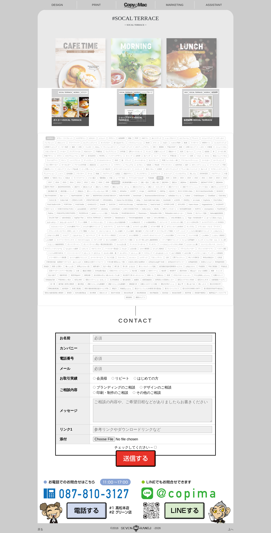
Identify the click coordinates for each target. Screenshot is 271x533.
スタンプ (60, 169)
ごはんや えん (77, 235)
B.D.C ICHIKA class (185, 191)
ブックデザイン (141, 174)
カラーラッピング (171, 169)
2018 (225, 178)
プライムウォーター (187, 249)
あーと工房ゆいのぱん (214, 218)
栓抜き (67, 178)
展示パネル (150, 169)
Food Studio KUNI (54, 204)
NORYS (198, 209)
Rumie (189, 213)
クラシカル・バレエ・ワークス (209, 227)
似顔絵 (207, 151)
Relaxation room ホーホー (174, 213)
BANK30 (220, 191)
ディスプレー (88, 160)
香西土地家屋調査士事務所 (54, 293)
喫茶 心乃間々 (57, 266)
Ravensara (143, 213)
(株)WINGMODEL (64, 187)
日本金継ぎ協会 (100, 271)
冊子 (82, 156)
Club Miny (222, 196)
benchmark (137, 196)
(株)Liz (174, 182)
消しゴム (193, 174)
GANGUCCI (92, 204)
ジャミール (181, 235)
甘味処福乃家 (50, 280)
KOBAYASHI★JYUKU (66, 209)
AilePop (162, 191)
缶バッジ (190, 151)
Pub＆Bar (114, 213)
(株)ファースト (174, 187)
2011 (93, 182)
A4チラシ (145, 138)
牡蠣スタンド (218, 275)
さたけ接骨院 (133, 235)
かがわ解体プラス (73, 227)
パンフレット (49, 143)
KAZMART (220, 204)
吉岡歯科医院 (193, 262)
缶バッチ (204, 169)
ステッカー (220, 138)
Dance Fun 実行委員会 (125, 200)
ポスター (92, 138)
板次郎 (164, 271)
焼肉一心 (150, 275)
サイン (63, 160)
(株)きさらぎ (87, 187)
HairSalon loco (141, 204)
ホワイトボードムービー (122, 169)
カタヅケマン (108, 227)
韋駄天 (114, 288)
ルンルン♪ (132, 257)
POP (136, 138)
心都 (77, 271)
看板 (129, 138)
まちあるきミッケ (161, 253)
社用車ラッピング (50, 147)
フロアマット (216, 174)
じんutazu (205, 235)
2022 (196, 178)
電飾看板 (102, 178)
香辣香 (69, 293)
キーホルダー (66, 165)
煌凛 (168, 275)
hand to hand (155, 204)
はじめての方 (148, 378)
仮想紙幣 (121, 138)
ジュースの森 (193, 235)
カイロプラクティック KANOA (213, 222)
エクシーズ (163, 222)
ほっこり (87, 253)
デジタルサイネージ (104, 160)
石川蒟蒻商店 (114, 280)
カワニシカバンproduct (175, 227)
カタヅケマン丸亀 (123, 227)
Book (148, 143)
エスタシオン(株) (177, 222)
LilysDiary (104, 209)
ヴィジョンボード (109, 147)
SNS (116, 160)
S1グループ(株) (201, 213)
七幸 (167, 257)
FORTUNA (68, 204)
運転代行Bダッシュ (167, 284)
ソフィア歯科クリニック (170, 240)
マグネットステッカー (219, 169)
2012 (86, 182)
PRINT (96, 4)
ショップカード (170, 138)
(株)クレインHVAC (102, 187)
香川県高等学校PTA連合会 (213, 288)
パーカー (63, 151)
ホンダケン (124, 253)
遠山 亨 (180, 284)
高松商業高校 (141, 293)
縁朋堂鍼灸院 (147, 280)
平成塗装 (202, 266)
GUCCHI (112, 204)
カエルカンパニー (57, 227)
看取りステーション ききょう (96, 280)
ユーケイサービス (96, 257)
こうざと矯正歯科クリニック (199, 231)
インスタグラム (180, 174)
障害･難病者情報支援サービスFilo (96, 288)
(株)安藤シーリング (67, 191)
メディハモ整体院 (216, 253)
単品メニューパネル (220, 156)
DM (154, 147)
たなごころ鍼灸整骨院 (56, 244)
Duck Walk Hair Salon (152, 200)
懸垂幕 (161, 147)
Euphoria (206, 200)
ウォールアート (52, 160)
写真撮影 (151, 178)
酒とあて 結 (191, 284)
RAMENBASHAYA (128, 213)
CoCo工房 (52, 200)
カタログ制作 (176, 143)
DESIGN (57, 4)
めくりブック (156, 138)
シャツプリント (75, 160)
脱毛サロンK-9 (203, 280)
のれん (97, 147)
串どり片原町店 (193, 257)
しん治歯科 (49, 240)
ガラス (59, 156)
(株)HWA (165, 182)
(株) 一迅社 (145, 182)
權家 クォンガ (216, 271)
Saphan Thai (78, 218)
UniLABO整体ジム (177, 218)
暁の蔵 (134, 271)
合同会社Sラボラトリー (176, 262)
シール (198, 151)
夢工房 (117, 266)
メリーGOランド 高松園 (57, 257)
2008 (107, 182)
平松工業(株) (212, 266)
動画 (185, 143)
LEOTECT (94, 209)
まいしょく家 (136, 253)
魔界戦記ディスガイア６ (217, 293)
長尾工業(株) (76, 288)
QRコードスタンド (135, 151)
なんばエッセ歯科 (72, 249)
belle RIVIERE (124, 196)
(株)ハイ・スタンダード (156, 187)
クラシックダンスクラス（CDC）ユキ (62, 231)
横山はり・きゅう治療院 (199, 271)
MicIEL (156, 209)
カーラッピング (218, 160)
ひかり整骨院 (144, 249)
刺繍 (97, 174)
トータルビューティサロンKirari (171, 244)
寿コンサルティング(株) (147, 266)
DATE (160, 178)
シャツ (60, 174)
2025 (175, 178)
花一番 (52, 284)
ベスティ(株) (221, 249)
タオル (207, 156)
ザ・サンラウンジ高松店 (107, 235)
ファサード (195, 143)
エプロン (140, 165)
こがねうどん (217, 231)
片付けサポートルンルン (182, 275)
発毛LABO (78, 280)
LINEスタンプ (191, 147)
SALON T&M (53, 218)
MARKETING (174, 4)
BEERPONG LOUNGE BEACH (104, 196)
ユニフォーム (184, 138)
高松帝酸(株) (154, 293)
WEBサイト (206, 143)
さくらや (122, 235)
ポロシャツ (61, 143)
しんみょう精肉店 (218, 235)
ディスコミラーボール (137, 244)
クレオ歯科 (119, 231)
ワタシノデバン (156, 257)
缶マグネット (153, 160)
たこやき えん (211, 240)
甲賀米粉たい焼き (64, 280)
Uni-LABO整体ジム (161, 218)
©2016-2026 (135, 528)
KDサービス (49, 209)
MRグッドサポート (169, 209)
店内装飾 (69, 174)
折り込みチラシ (119, 143)
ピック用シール (87, 169)
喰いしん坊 (69, 266)
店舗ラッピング (159, 151)
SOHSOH (107, 218)
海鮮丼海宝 (63, 275)
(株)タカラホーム (139, 187)
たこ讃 (223, 240)
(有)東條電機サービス (129, 182)
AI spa (141, 191)
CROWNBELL (108, 200)
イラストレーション (135, 143)
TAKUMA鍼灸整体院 (136, 218)
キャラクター (105, 143)
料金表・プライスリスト (163, 165)
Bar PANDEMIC (51, 196)
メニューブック (207, 138)
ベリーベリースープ (74, 253)
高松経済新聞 (176, 293)
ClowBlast (211, 196)
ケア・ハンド (181, 231)
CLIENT (116, 182)
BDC (87, 196)
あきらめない (52, 222)
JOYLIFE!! (181, 204)
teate (148, 218)
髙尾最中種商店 (200, 293)
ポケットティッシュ (199, 165)
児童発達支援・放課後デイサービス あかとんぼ (63, 262)
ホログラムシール (71, 156)
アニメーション (49, 174)
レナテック (144, 257)
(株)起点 (81, 191)
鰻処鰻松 (129, 297)
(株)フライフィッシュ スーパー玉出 (195, 187)
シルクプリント (104, 165)
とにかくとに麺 (191, 244)
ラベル (90, 174)
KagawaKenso (207, 204)
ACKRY (133, 191)
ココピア (65, 235)
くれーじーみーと (105, 231)
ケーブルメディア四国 (165, 231)
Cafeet (187, 196)
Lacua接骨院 (81, 209)
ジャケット (138, 169)
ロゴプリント (155, 174)
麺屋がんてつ (140, 297)
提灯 (186, 165)
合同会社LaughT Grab (156, 262)
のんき (124, 249)
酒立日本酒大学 (215, 284)
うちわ (198, 156)
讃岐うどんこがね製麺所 (96, 284)
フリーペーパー (74, 143)
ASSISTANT (214, 4)
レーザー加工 (120, 178)
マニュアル (129, 165)
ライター (183, 156)
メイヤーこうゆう (200, 253)
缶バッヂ (147, 156)
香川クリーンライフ (172, 288)
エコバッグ (168, 174)
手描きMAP (171, 147)
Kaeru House (193, 204)
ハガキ (201, 147)
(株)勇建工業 (52, 191)
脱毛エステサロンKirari (186, 280)
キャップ (129, 156)
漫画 (180, 147)
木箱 (110, 178)
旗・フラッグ (126, 160)
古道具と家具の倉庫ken (136, 262)
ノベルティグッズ (125, 147)
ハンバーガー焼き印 (103, 169)
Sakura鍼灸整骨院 (216, 213)
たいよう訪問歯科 (188, 240)
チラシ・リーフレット (65, 138)
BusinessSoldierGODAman (155, 196)
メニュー (102, 138)
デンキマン (153, 244)
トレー (156, 156)
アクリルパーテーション (189, 160)
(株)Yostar (183, 271)
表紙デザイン (128, 174)
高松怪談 (165, 293)
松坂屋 (142, 271)
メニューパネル (221, 147)
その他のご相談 (148, 393)
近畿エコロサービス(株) (148, 284)
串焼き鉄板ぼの (208, 257)
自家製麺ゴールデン (218, 280)
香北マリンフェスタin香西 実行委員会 (148, 288)
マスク (164, 156)
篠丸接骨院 (127, 280)
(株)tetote (219, 182)
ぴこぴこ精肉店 (158, 249)
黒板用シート (49, 169)
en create (196, 200)
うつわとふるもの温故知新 (116, 222)
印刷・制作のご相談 (112, 393)
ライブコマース (79, 178)
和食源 (46, 266)
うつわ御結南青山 (150, 222)
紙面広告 (93, 165)
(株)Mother (194, 182)
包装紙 (148, 165)
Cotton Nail (64, 200)
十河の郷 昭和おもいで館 (116, 262)
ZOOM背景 (204, 174)
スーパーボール (140, 160)
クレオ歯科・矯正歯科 (134, 231)
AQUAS (171, 191)
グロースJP (149, 231)
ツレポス (88, 147)
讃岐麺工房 (133, 284)
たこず (200, 240)
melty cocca (146, 209)
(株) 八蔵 (155, 182)
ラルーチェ (122, 257)
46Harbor (123, 191)
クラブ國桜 (83, 231)
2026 (167, 178)
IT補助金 (99, 151)
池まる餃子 (52, 275)
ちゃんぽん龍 (121, 244)
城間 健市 (96, 266)
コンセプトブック (220, 143)
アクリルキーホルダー (137, 178)
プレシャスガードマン (206, 249)
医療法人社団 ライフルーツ (93, 262)
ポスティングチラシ (142, 147)
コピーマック (90, 235)
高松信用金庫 (128, 293)
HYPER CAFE (169, 204)
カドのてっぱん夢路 (140, 227)
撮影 (73, 147)
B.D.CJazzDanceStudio (204, 191)
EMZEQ (187, 200)
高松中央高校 (115, 293)
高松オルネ (103, 293)
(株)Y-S (77, 187)
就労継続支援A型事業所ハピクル (170, 266)
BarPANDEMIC (77, 196)
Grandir (102, 204)
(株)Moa (183, 182)
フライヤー (80, 174)
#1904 (114, 191)
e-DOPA (177, 200)
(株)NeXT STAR (206, 182)
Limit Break (116, 209)
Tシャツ (195, 138)
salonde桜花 (66, 218)
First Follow (217, 200)
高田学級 (188, 293)
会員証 (117, 174)
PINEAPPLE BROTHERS (66, 213)
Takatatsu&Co (120, 218)
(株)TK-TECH (49, 187)
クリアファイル (75, 151)
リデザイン (118, 165)
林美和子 (173, 271)
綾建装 (136, 280)
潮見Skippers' (76, 275)
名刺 (181, 151)
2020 (210, 178)
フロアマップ (107, 174)
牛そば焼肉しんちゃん (202, 275)
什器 (225, 174)
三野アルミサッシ (178, 257)
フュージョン (172, 249)
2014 (71, 182)
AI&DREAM (151, 191)
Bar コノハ (64, 196)
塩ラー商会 (107, 266)
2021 (203, 178)
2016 (57, 182)
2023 (189, 178)
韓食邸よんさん (125, 288)
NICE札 (102, 156)
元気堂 (219, 257)
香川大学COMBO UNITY (191, 288)
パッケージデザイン (115, 156)
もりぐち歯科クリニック (78, 257)
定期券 (159, 169)
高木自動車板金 (80, 293)
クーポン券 (222, 151)
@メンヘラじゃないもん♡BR (97, 191)
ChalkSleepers (199, 196)
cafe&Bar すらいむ (175, 196)
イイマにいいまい (97, 222)
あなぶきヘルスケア (67, 222)
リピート (122, 378)
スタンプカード (50, 151)
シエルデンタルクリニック (151, 235)
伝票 (191, 156)
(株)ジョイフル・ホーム (120, 187)
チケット (156, 143)
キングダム (190, 227)
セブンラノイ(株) (126, 240)
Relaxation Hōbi (156, 213)
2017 (50, 182)
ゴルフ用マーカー (51, 165)
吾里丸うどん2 (206, 262)
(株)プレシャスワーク (219, 187)
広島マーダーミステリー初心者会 (60, 271)
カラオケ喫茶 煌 (157, 227)
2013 (79, 182)
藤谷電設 (81, 284)
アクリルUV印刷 (80, 165)
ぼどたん (97, 253)
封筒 (80, 147)
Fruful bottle (79, 204)
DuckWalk (167, 200)
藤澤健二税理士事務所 (66, 284)
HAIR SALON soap (126, 204)
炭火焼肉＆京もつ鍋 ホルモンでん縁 (106, 275)
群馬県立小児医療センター (164, 280)
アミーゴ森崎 (82, 222)
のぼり (165, 143)
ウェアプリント (111, 151)
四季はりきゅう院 (83, 266)
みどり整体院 (176, 253)
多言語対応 (92, 156)
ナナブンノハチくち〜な (53, 249)
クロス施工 (92, 178)
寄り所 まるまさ (129, 266)
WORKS (50, 138)
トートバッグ (214, 165)
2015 (64, 182)
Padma (50, 213)
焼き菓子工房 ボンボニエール (133, 275)
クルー (92, 231)
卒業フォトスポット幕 (170, 160)
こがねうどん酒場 (52, 235)
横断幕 (46, 178)
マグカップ (148, 253)
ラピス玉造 (110, 257)
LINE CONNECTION (130, 209)
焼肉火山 (160, 275)
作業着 (209, 147)
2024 (182, 178)
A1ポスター (88, 151)
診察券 (138, 156)
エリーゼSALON (192, 222)
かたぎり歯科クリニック (91, 227)
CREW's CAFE (77, 200)
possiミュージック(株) (99, 213)
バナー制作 (64, 147)
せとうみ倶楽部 (111, 240)
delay (138, 200)
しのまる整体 (169, 235)
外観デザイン (48, 156)
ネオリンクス (96, 249)
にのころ (85, 249)
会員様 (102, 378)
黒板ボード (172, 151)
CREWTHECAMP (92, 200)
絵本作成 (178, 165)
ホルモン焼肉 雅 (110, 253)
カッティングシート (90, 143)
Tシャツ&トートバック (190, 169)
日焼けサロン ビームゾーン (119, 271)
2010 (100, 182)
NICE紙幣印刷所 (186, 209)
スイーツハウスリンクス (65, 240)
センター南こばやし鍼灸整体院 (147, 240)
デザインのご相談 (157, 387)
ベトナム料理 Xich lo (55, 253)
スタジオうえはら (84, 240)
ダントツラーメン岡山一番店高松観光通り (98, 244)
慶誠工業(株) (87, 271)
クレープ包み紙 (72, 169)
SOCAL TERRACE (94, 218)
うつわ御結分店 (134, 222)
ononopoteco (209, 209)
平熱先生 (224, 266)
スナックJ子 (98, 240)
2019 (218, 178)
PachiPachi (221, 209)
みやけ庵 (187, 253)
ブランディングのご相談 (116, 387)
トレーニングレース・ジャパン (212, 244)
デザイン (112, 138)
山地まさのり (190, 266)
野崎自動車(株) (53, 288)
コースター (206, 160)
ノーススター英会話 (111, 249)
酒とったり (202, 284)
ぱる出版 (133, 249)
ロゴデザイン (81, 138)
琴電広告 (173, 156)
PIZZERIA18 (83, 213)
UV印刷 (123, 151)
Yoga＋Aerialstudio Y (195, 218)
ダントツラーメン (73, 244)
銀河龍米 (65, 288)
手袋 (224, 165)
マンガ (148, 151)
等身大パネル (57, 178)
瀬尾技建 (87, 275)
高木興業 (93, 293)
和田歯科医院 (220, 262)
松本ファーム (153, 271)
